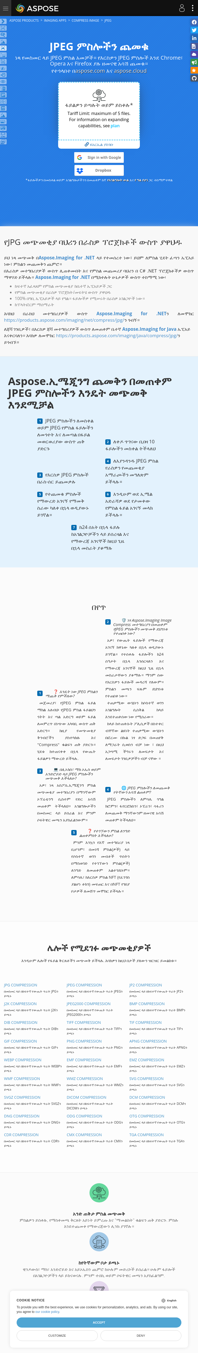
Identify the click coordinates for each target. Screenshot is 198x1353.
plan (115, 126)
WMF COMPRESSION (22, 1078)
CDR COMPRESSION (21, 1134)
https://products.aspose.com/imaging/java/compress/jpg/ (117, 335)
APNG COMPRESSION (148, 1041)
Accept (99, 1322)
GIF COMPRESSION (20, 1041)
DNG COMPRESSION (21, 1115)
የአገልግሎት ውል (118, 180)
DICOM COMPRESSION (86, 1097)
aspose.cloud (130, 70)
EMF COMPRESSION (84, 1059)
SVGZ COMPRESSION (22, 1097)
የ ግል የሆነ (141, 180)
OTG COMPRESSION (146, 1115)
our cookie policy (47, 1312)
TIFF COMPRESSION (84, 1022)
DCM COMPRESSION (147, 1097)
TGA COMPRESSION (146, 1134)
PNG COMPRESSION (84, 1041)
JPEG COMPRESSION (84, 984)
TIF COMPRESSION (145, 1022)
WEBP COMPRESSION (23, 1059)
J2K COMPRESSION (20, 1003)
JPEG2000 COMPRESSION (89, 1003)
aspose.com (90, 70)
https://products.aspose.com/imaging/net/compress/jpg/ (64, 320)
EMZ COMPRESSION (146, 1059)
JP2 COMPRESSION (145, 984)
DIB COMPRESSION (21, 1022)
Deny (141, 1335)
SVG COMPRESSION (146, 1078)
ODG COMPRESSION (84, 1115)
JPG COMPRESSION (20, 984)
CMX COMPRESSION (84, 1134)
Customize (57, 1335)
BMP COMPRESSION (147, 1003)
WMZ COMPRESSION (85, 1078)
